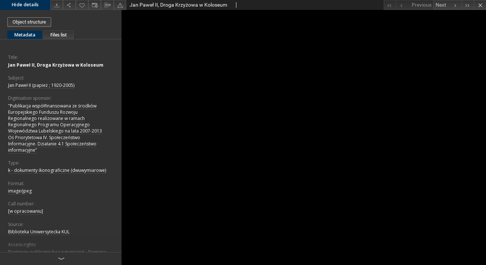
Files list (58, 35)
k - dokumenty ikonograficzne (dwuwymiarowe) (57, 170)
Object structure (29, 22)
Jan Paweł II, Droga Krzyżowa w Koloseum (55, 65)
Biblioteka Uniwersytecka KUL (39, 232)
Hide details (25, 4)
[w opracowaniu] (25, 211)
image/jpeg (20, 191)
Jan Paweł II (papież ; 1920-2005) (41, 85)
